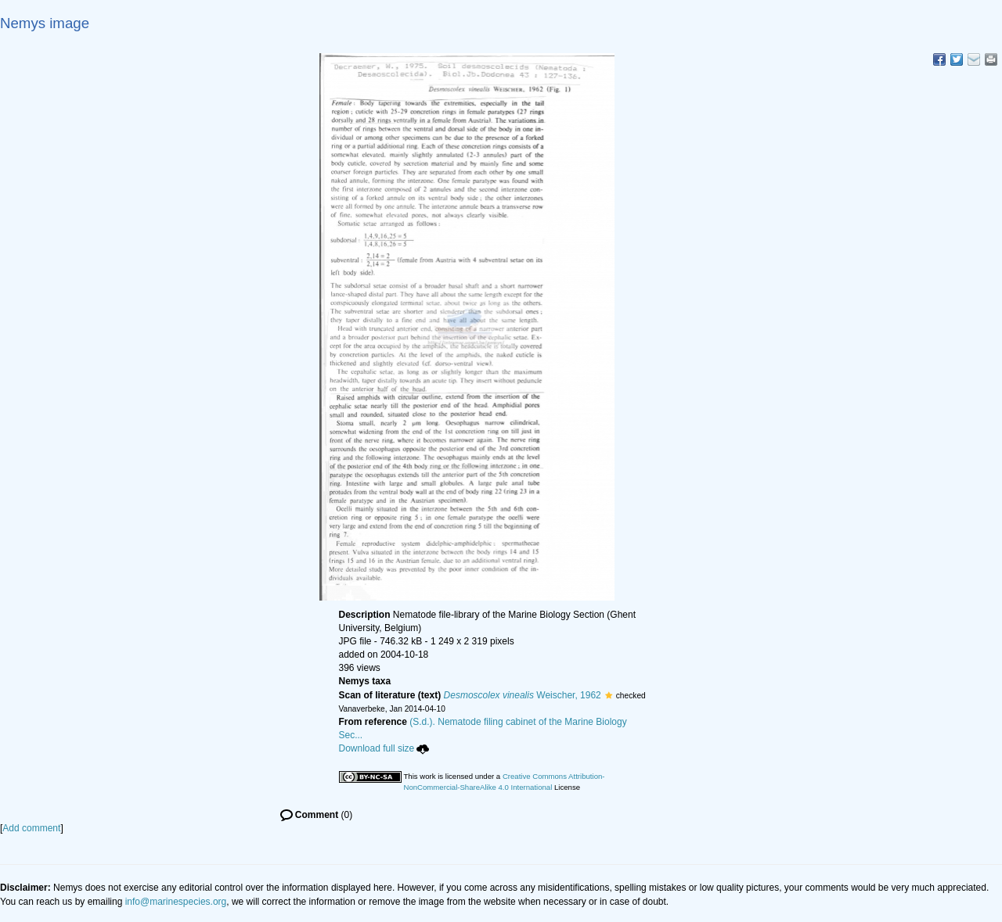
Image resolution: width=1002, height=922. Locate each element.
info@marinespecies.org (176, 901)
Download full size (384, 748)
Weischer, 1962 (522, 695)
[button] (608, 695)
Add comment (31, 828)
